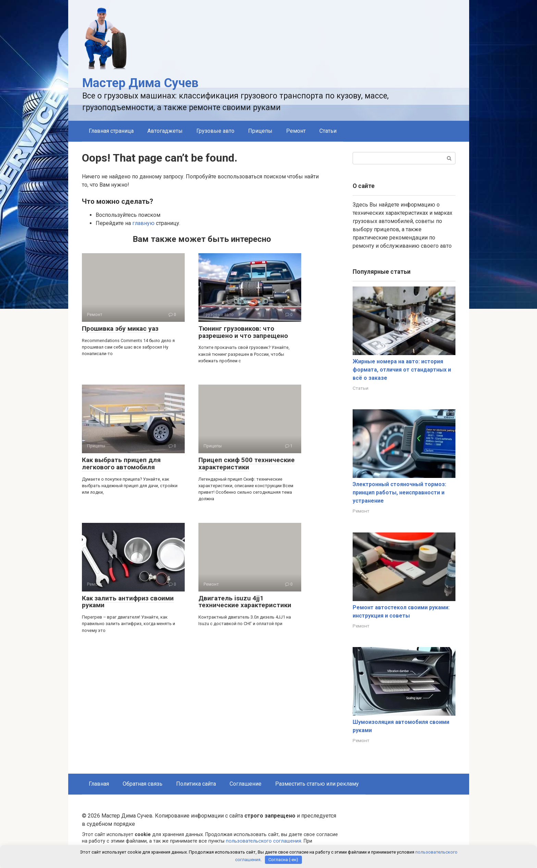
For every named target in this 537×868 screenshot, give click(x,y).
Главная (99, 784)
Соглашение (245, 784)
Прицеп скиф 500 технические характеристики (246, 463)
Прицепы (260, 131)
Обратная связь (142, 784)
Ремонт (296, 131)
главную (143, 223)
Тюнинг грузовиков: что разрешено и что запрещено (243, 332)
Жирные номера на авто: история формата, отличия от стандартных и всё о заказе (402, 369)
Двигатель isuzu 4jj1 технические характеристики (244, 601)
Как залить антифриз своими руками (128, 601)
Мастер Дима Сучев (140, 83)
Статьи (328, 131)
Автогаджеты (165, 131)
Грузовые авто (215, 131)
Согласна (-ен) (283, 859)
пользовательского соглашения (263, 841)
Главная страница (111, 131)
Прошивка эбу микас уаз (120, 328)
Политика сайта (196, 784)
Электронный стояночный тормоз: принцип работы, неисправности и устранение (399, 492)
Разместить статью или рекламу (317, 784)
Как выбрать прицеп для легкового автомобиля (121, 463)
